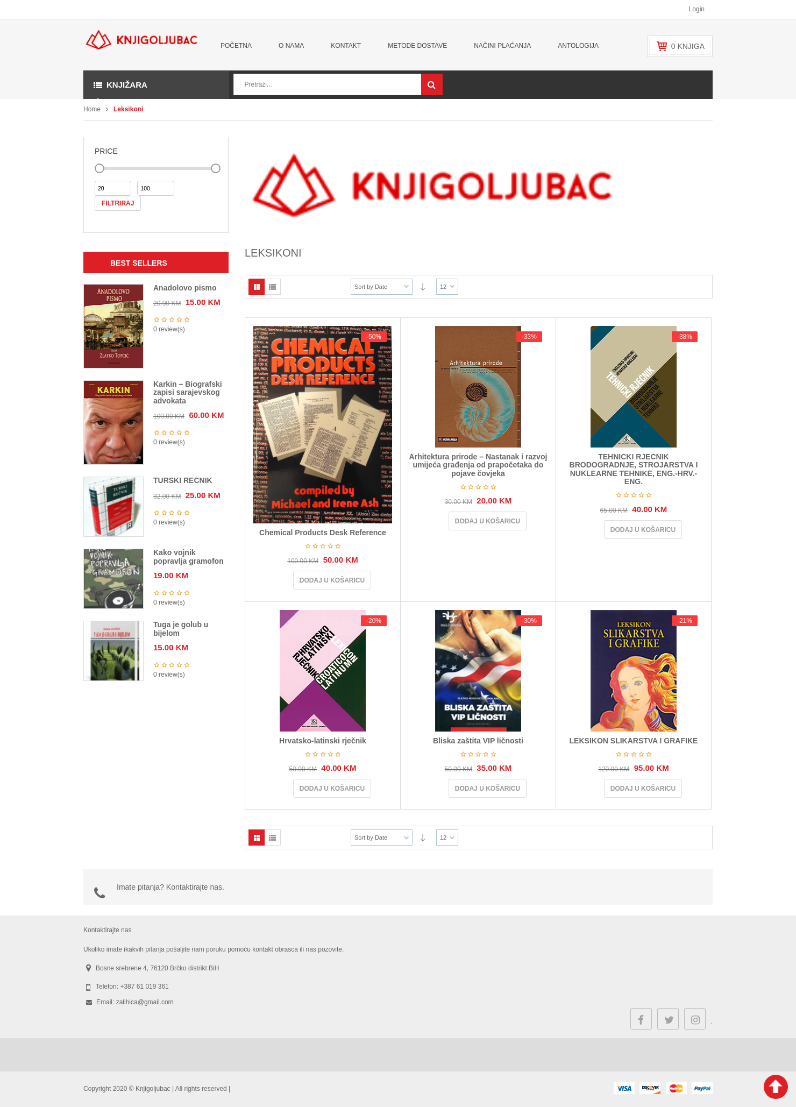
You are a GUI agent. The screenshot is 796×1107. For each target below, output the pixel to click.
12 (443, 286)
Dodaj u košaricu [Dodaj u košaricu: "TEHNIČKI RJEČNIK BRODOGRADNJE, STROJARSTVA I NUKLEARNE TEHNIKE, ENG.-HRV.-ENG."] (643, 530)
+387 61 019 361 (144, 986)
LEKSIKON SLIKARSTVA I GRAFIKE (634, 740)
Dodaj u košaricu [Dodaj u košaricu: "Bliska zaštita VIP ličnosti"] (487, 788)
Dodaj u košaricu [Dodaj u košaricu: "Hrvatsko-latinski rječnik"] (332, 788)
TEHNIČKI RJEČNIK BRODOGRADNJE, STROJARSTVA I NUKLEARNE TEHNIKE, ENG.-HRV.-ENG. (634, 469)
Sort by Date (370, 286)
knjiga (688, 46)
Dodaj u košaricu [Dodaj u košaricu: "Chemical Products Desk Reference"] (332, 580)
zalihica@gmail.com (145, 1002)
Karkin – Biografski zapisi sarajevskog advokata (187, 392)
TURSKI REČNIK (182, 480)
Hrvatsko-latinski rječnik (322, 740)
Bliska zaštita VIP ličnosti (478, 740)
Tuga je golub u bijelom (180, 628)
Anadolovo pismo (184, 287)
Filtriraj (118, 203)
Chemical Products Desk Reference (322, 532)
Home (92, 109)
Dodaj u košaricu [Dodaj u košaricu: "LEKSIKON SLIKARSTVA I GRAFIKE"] (643, 788)
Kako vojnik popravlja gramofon (188, 556)
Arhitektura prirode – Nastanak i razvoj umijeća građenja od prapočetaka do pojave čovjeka (478, 465)
